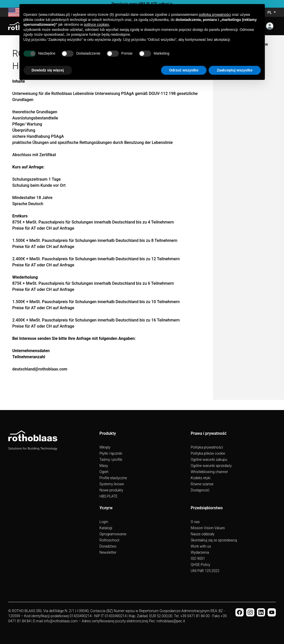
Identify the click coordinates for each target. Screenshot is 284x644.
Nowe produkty (111, 490)
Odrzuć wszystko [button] (183, 70)
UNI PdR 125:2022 (205, 571)
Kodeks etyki (200, 478)
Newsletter (107, 552)
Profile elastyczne (113, 478)
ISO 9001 (198, 558)
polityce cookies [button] (96, 24)
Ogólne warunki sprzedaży (211, 466)
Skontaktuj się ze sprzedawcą (214, 540)
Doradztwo (107, 546)
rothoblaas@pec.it (170, 621)
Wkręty (104, 447)
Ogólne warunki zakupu (209, 459)
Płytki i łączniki (110, 453)
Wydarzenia (200, 552)
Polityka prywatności (207, 447)
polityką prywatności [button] (215, 15)
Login (103, 522)
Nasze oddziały (202, 534)
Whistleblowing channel (209, 472)
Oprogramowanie (113, 534)
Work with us (201, 546)
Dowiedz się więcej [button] (48, 70)
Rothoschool (109, 540)
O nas (195, 522)
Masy (103, 466)
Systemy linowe (111, 484)
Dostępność (200, 490)
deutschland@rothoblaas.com (39, 369)
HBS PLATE (108, 496)
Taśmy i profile (110, 459)
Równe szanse (202, 484)
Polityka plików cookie (208, 453)
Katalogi (105, 528)
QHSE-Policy (200, 565)
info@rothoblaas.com (60, 621)
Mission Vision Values (208, 528)
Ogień (103, 472)
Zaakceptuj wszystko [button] (234, 70)
